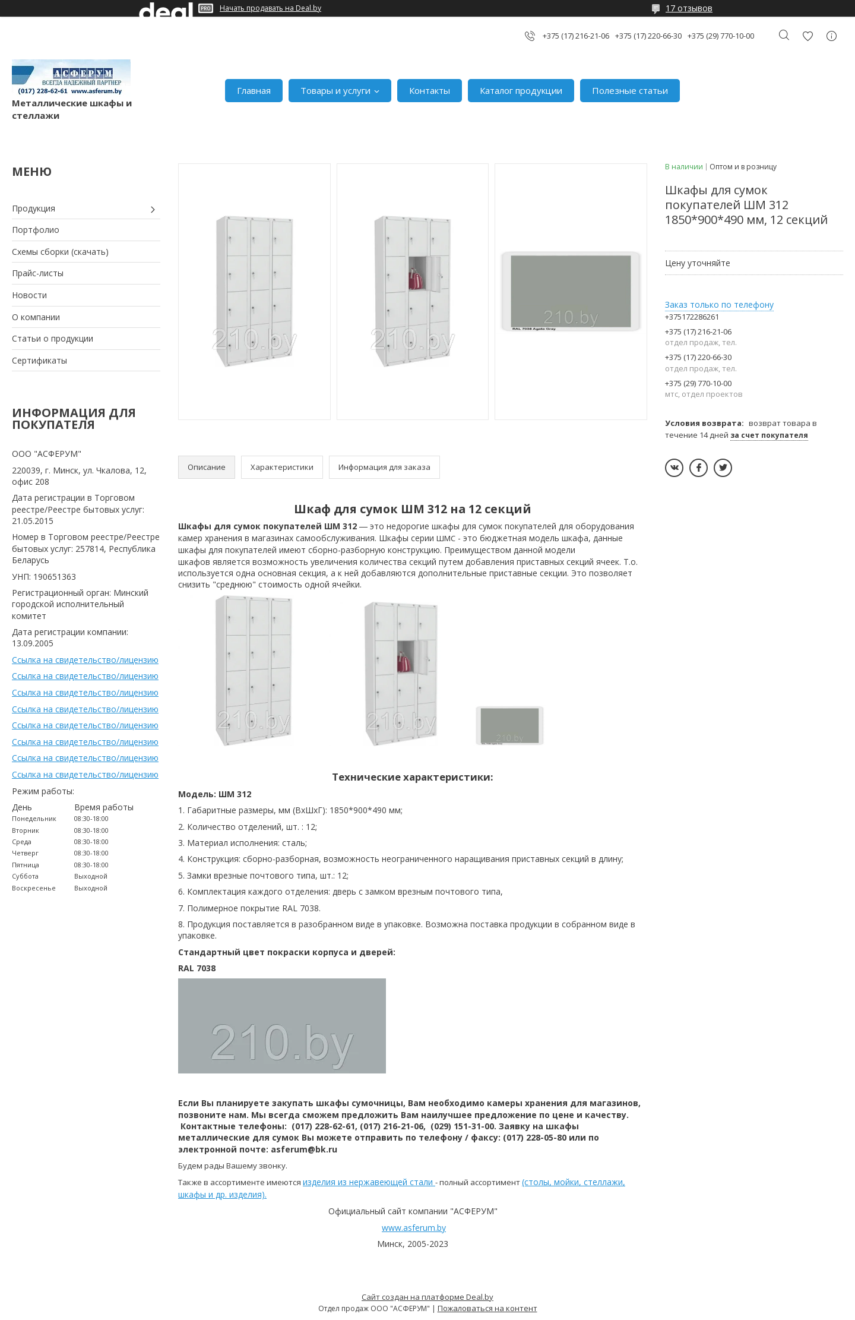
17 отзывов (689, 8)
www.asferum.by (414, 1227)
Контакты (429, 90)
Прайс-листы (38, 273)
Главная (254, 90)
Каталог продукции (521, 90)
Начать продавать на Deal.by (270, 8)
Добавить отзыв (807, 36)
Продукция (33, 208)
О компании (36, 317)
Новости (29, 295)
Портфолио (35, 229)
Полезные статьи (630, 90)
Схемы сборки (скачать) (60, 251)
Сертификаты (39, 360)
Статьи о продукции (52, 338)
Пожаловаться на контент (487, 1308)
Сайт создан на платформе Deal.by (427, 1296)
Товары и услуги (335, 90)
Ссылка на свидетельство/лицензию (85, 659)
